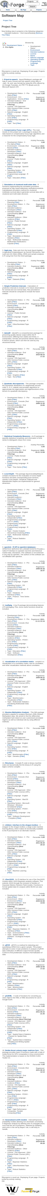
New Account (44, 4)
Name (32, 56)
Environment (35, 50)
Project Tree (7, 20)
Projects (39, 9)
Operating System (37, 59)
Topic (32, 65)
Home (8, 9)
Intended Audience (37, 52)
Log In (44, 2)
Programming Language (35, 62)
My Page (23, 9)
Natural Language (37, 57)
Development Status (14, 45)
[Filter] (14, 95)
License (33, 54)
